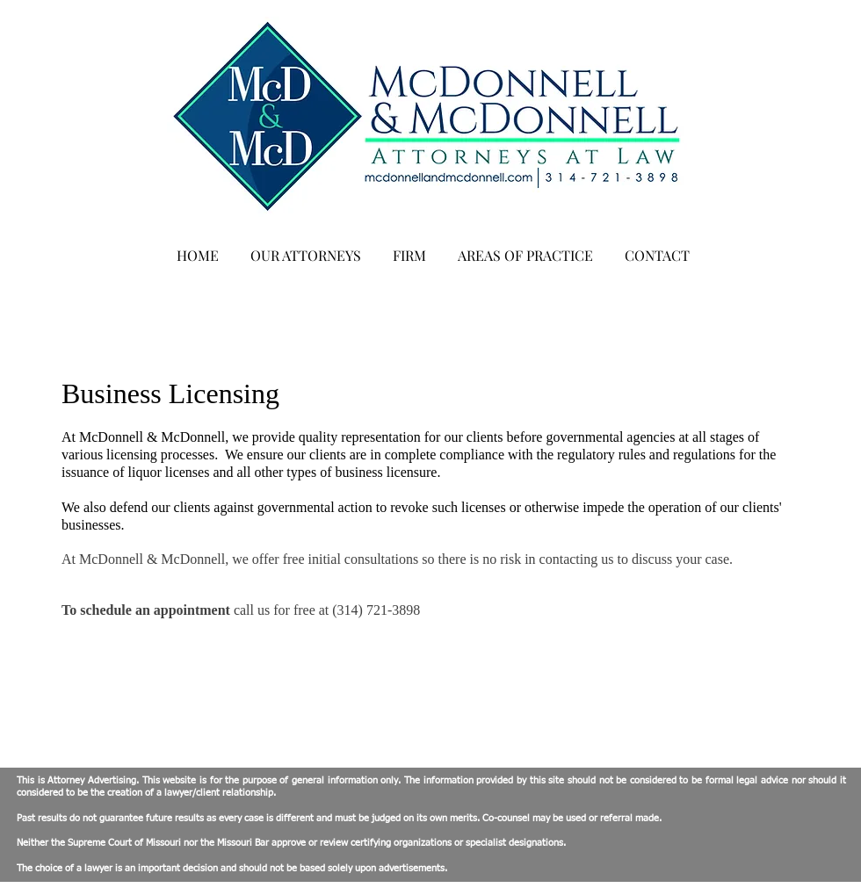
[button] (306, 247)
